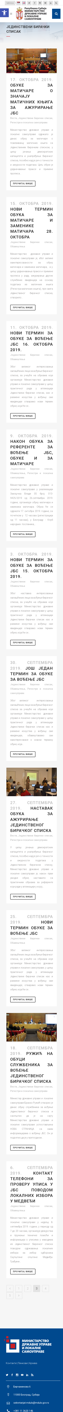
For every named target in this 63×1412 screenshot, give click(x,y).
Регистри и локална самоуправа (28, 122)
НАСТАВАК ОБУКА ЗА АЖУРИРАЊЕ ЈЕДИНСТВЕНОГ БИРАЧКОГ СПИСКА (31, 819)
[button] (4, 12)
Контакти (11, 1363)
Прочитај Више (23, 183)
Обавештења (17, 246)
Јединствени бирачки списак (35, 118)
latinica (10, 3)
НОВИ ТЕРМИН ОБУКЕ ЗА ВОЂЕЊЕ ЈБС (31, 928)
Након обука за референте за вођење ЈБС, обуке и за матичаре (31, 452)
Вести (13, 118)
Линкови (23, 1363)
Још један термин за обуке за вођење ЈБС (31, 674)
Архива (33, 1363)
